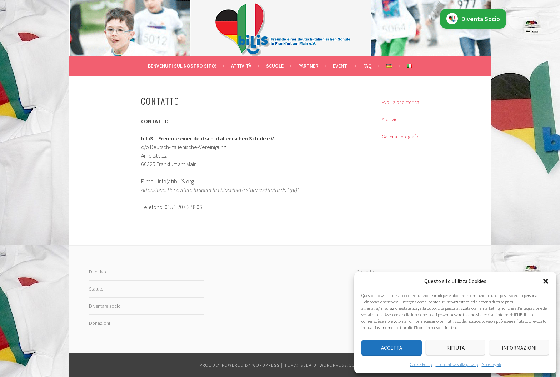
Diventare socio (105, 306)
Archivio (390, 119)
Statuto (96, 289)
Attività (241, 66)
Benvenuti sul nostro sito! (182, 66)
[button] (545, 281)
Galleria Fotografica (402, 136)
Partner (308, 66)
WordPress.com (339, 365)
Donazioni (99, 323)
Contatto (365, 271)
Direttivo (97, 271)
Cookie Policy (421, 364)
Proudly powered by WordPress (240, 365)
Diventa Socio (473, 18)
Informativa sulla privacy (457, 364)
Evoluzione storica (400, 102)
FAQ (367, 66)
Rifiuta (455, 347)
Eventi (341, 66)
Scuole (275, 66)
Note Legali (491, 364)
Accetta (391, 347)
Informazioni (519, 347)
